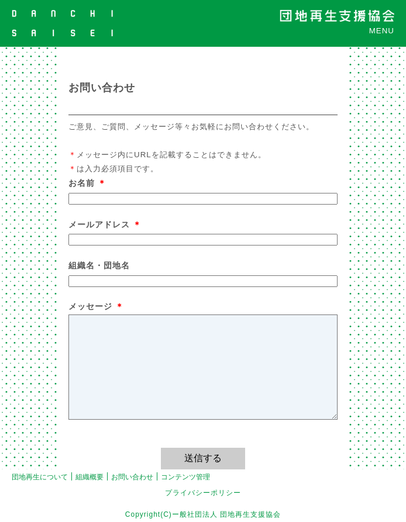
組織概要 (89, 477)
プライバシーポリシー (203, 493)
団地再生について (40, 477)
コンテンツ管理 (185, 477)
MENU (381, 30)
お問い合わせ (132, 477)
